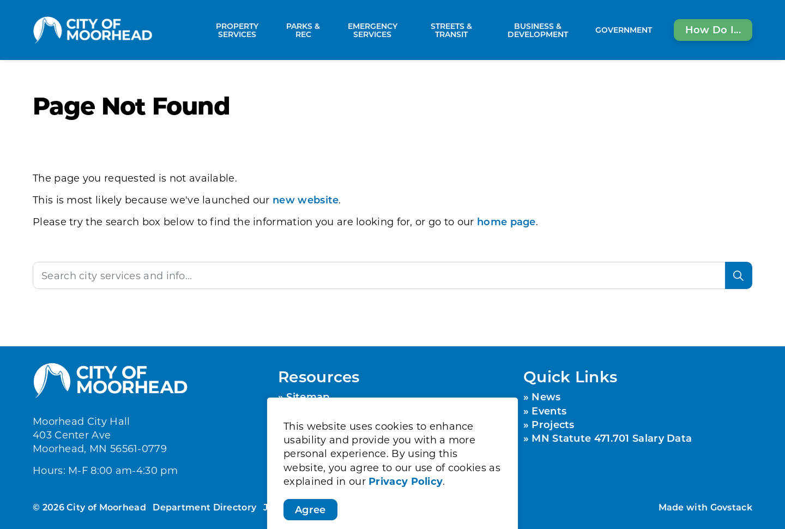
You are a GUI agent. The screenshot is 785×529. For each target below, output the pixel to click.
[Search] (738, 275)
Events (549, 410)
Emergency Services (372, 30)
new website (306, 199)
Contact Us (314, 424)
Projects (553, 424)
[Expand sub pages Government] (657, 30)
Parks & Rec (303, 30)
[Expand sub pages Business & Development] (585, 30)
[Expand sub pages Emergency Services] (411, 30)
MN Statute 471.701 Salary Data (612, 437)
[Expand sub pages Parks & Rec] (327, 30)
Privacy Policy (406, 521)
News (546, 396)
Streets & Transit (451, 30)
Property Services (237, 30)
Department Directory (204, 507)
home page (506, 221)
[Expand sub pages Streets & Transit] (485, 30)
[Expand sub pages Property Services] (273, 30)
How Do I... (713, 30)
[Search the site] (392, 275)
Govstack (731, 507)
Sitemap (307, 396)
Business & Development (538, 30)
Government (623, 30)
